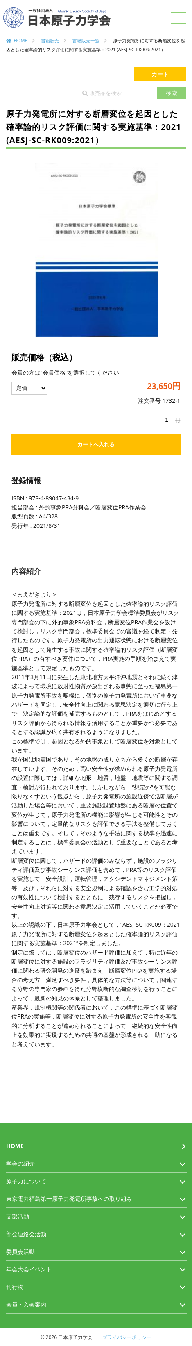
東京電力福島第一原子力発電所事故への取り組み (69, 1199)
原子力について (26, 1181)
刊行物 (14, 1287)
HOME (20, 40)
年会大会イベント (29, 1269)
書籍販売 (50, 40)
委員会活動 (20, 1251)
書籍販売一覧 (85, 40)
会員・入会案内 (26, 1304)
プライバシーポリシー (126, 1337)
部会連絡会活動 (26, 1234)
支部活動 (17, 1216)
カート (160, 74)
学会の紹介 (20, 1163)
